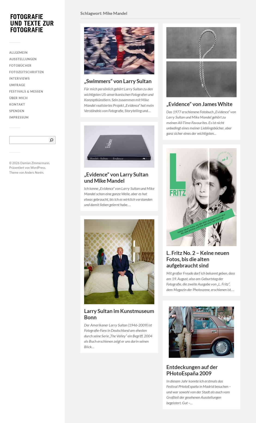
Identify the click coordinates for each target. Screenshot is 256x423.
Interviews (19, 78)
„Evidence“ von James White (199, 104)
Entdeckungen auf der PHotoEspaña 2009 (192, 370)
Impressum (19, 117)
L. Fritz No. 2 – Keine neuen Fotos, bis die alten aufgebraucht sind (197, 259)
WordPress (37, 167)
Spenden (16, 111)
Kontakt (17, 104)
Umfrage (17, 85)
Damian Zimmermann (34, 163)
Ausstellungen (23, 59)
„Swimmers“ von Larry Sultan (118, 81)
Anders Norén (34, 172)
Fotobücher (20, 65)
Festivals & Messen (26, 91)
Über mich (18, 98)
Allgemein (18, 52)
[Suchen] (51, 140)
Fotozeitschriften (26, 72)
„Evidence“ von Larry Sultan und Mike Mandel (116, 177)
